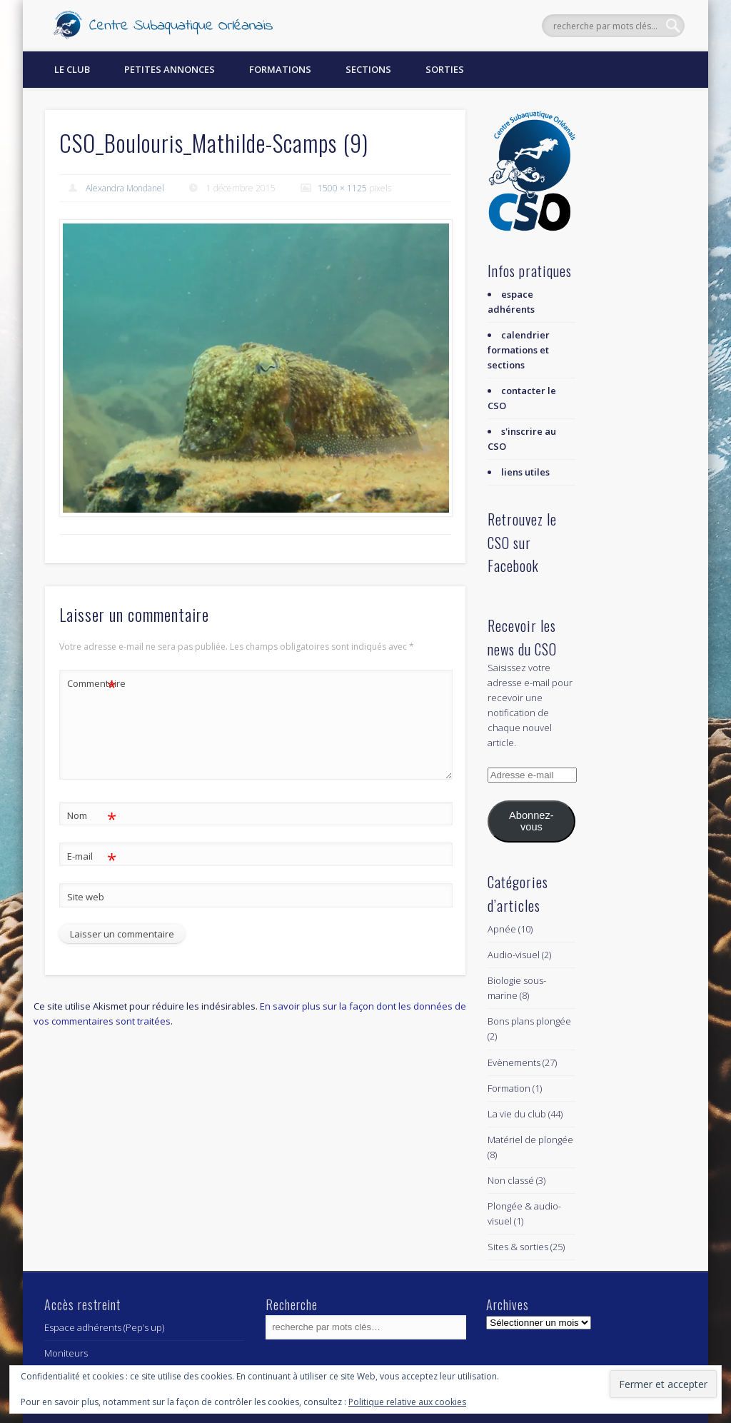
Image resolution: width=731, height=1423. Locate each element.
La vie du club (517, 1113)
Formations (280, 69)
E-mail (91, 856)
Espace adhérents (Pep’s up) (104, 1327)
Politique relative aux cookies (407, 1402)
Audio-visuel (514, 954)
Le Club (72, 69)
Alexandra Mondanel (125, 188)
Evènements (514, 1062)
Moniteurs (66, 1353)
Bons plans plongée (529, 1021)
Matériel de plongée (530, 1139)
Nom (91, 815)
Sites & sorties (518, 1246)
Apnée (502, 928)
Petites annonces (169, 69)
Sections (368, 69)
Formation (509, 1088)
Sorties (444, 69)
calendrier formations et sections (519, 349)
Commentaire (92, 683)
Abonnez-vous (531, 821)
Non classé (511, 1180)
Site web (85, 896)
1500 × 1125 (342, 188)
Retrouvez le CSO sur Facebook (522, 542)
